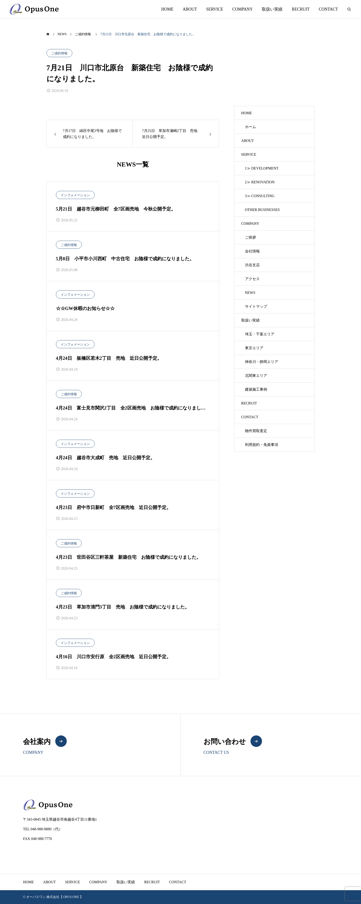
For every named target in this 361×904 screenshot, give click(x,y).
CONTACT (328, 9)
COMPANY (242, 9)
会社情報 (252, 251)
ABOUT (190, 9)
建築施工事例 (256, 389)
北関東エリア (256, 375)
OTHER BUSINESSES (262, 210)
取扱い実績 (272, 9)
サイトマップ (256, 306)
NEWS (250, 293)
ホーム (250, 127)
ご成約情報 (59, 53)
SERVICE (214, 9)
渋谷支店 (252, 265)
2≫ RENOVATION (260, 182)
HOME (167, 9)
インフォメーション (75, 195)
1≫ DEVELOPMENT (262, 168)
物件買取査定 (256, 431)
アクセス (252, 279)
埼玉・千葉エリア (259, 334)
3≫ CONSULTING (260, 196)
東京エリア (254, 348)
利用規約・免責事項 (261, 445)
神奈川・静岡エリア (261, 362)
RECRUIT (300, 9)
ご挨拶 (250, 237)
